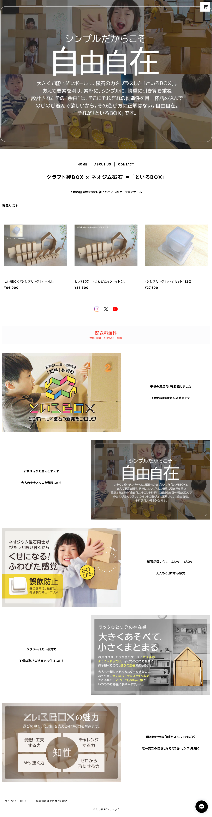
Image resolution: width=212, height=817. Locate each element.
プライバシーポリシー (17, 801)
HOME (82, 164)
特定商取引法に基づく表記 (51, 801)
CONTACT (126, 164)
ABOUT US (102, 164)
